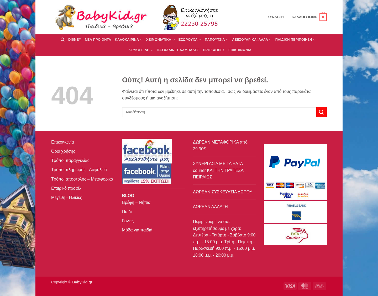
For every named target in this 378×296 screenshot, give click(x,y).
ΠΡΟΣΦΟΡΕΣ (214, 50)
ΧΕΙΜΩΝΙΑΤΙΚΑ (160, 39)
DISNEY (74, 39)
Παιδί (127, 211)
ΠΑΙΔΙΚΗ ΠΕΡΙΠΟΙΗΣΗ (295, 39)
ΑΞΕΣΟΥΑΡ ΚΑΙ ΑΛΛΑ (251, 39)
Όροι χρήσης (63, 151)
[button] (309, 17)
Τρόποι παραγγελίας (70, 160)
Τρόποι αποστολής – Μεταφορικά (82, 179)
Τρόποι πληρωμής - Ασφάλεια (79, 169)
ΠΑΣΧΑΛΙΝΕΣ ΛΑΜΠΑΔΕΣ (178, 50)
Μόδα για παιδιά (137, 230)
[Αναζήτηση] (63, 40)
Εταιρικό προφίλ (66, 188)
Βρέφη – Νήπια (136, 202)
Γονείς (128, 221)
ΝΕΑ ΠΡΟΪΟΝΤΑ (98, 39)
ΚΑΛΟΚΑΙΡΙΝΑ (129, 39)
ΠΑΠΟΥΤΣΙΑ (216, 39)
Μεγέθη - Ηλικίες (66, 197)
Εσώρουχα (189, 39)
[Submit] (321, 112)
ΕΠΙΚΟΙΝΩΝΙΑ (239, 50)
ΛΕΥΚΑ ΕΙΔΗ (140, 50)
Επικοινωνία (62, 142)
